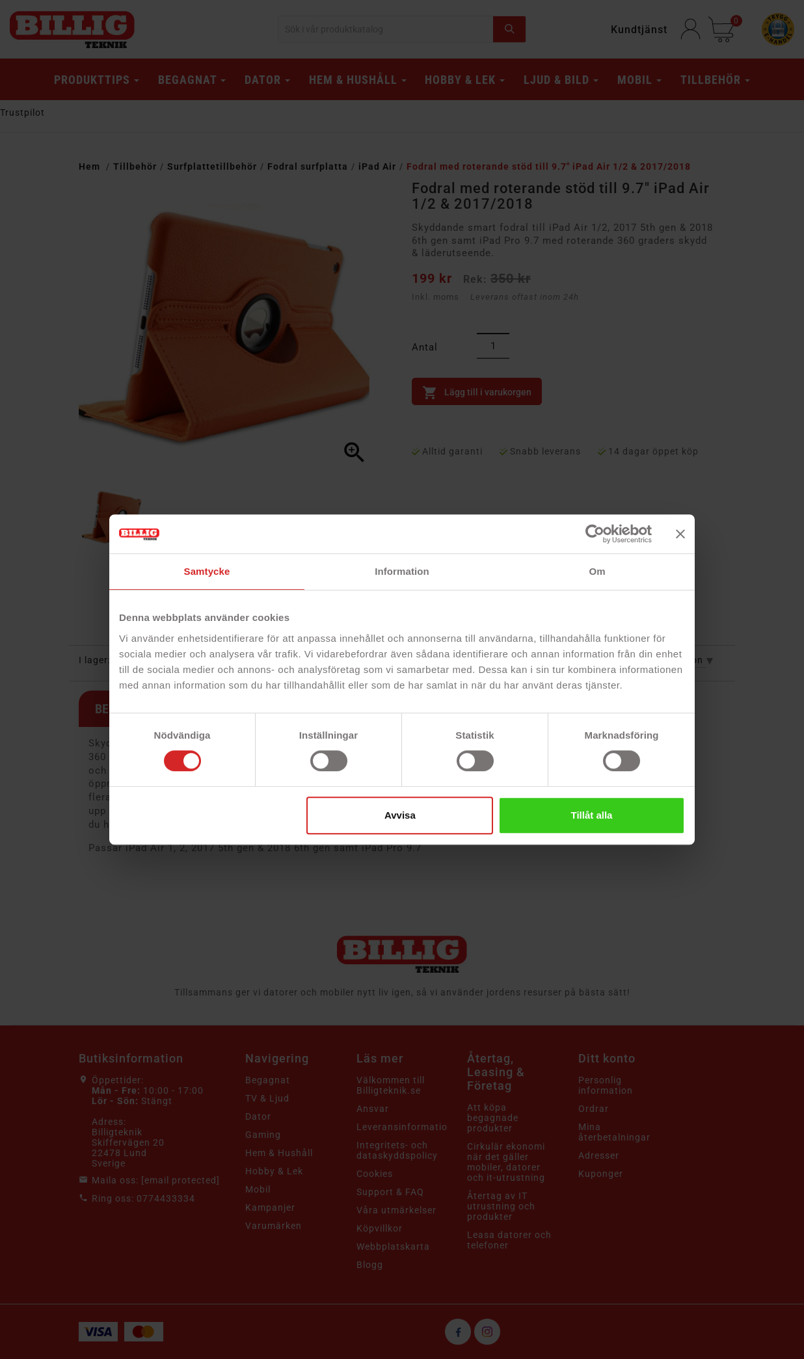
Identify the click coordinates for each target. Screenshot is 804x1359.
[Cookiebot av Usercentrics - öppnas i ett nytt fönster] (595, 534)
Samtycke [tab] (207, 571)
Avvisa (400, 815)
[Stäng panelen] (680, 533)
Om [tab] (597, 571)
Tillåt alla (591, 815)
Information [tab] (402, 571)
